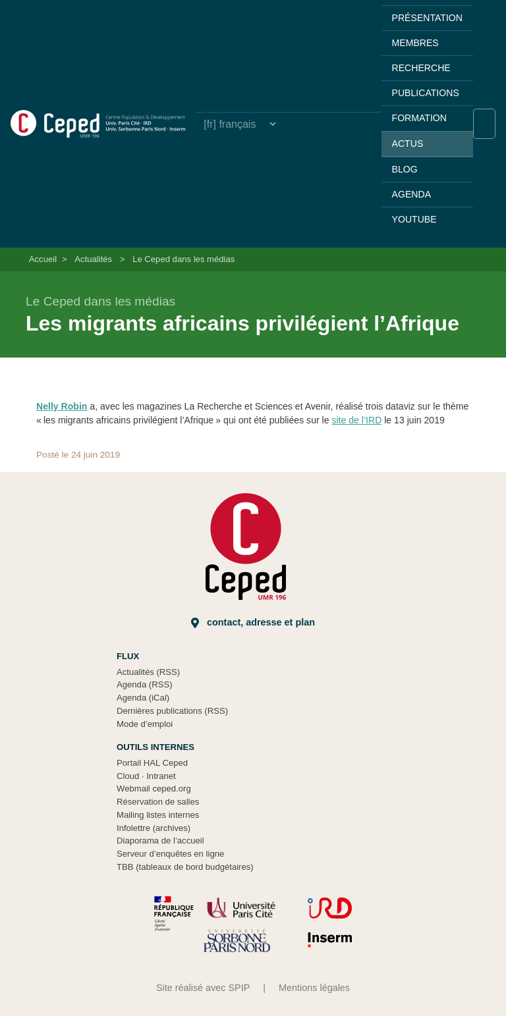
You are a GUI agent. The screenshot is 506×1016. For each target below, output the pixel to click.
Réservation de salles (158, 802)
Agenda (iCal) (143, 698)
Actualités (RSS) (148, 672)
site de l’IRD (356, 420)
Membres (415, 43)
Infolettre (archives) (153, 828)
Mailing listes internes (158, 815)
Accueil (43, 259)
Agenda (411, 194)
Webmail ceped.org (154, 788)
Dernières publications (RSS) (172, 711)
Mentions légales (314, 987)
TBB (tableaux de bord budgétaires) (185, 867)
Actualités (93, 259)
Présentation (427, 18)
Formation (419, 118)
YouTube (414, 219)
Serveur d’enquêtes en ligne (170, 854)
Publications (425, 93)
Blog (405, 169)
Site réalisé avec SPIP (203, 987)
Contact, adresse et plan (253, 622)
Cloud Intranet (146, 776)
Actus (408, 143)
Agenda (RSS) (145, 684)
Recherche (421, 68)
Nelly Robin (61, 406)
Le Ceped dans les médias (183, 259)
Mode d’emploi (145, 724)
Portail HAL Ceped (152, 763)
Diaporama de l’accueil (160, 840)
